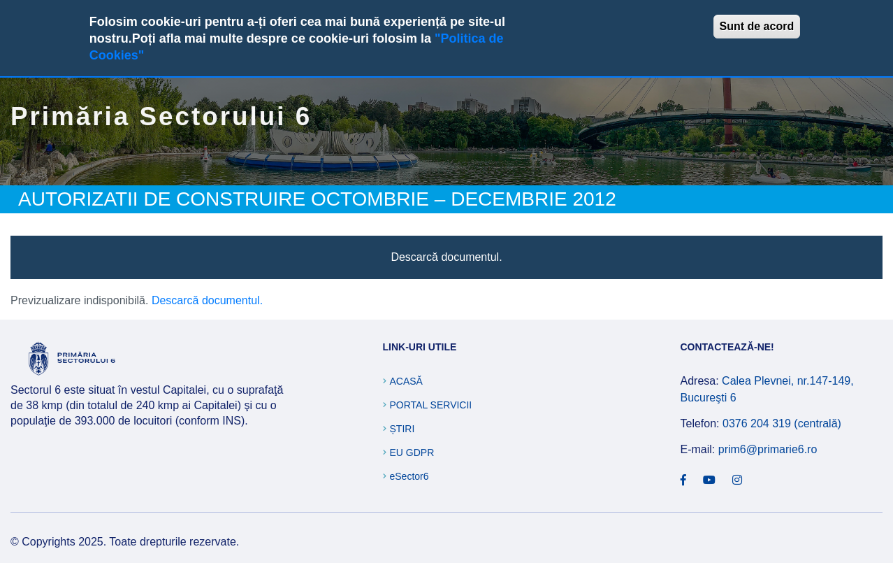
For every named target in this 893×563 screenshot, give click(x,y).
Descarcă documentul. (446, 257)
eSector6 (409, 476)
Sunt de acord (757, 26)
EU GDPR (412, 452)
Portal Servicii (431, 405)
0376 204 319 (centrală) (782, 423)
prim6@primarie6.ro (768, 449)
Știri (402, 428)
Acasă (406, 381)
